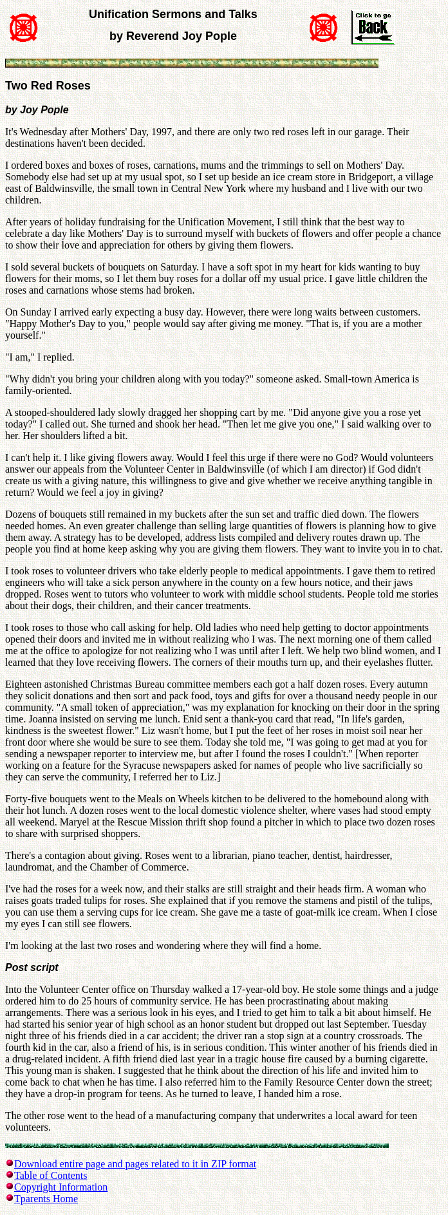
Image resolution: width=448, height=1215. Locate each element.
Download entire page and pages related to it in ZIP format (135, 1163)
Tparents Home (46, 1198)
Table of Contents (51, 1175)
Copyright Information (60, 1187)
